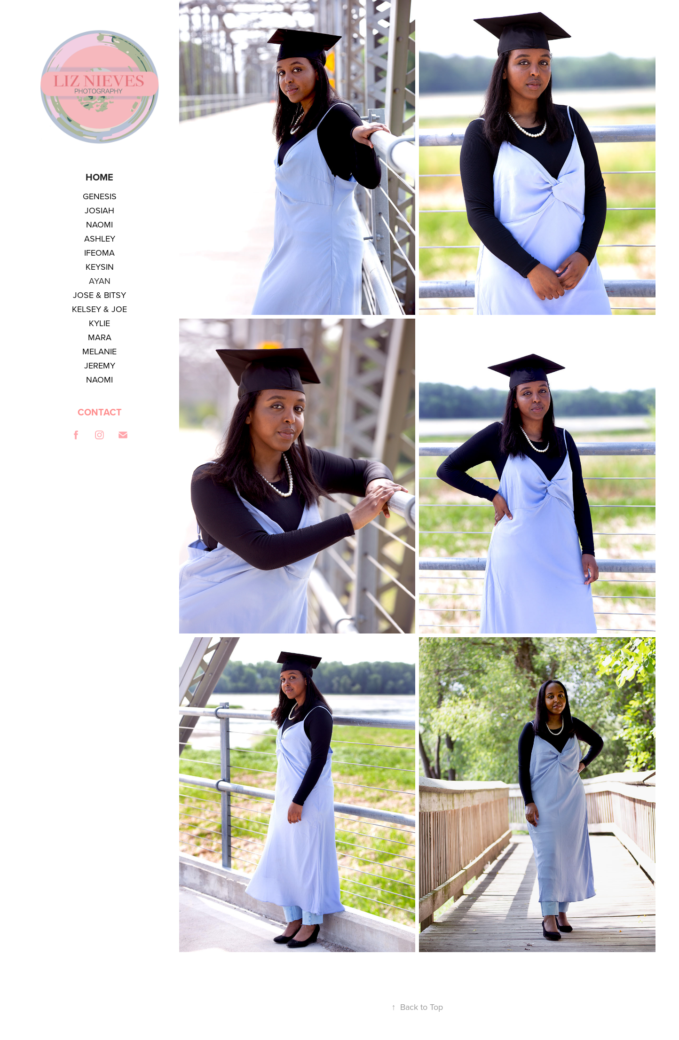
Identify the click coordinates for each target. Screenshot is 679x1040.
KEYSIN (100, 267)
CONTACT (100, 412)
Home (99, 177)
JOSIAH (99, 210)
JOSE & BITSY (99, 295)
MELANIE (99, 351)
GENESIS (100, 196)
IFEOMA (99, 252)
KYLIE (99, 323)
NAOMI (99, 224)
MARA (99, 337)
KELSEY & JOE (99, 309)
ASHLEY (99, 238)
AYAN (100, 281)
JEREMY (99, 365)
